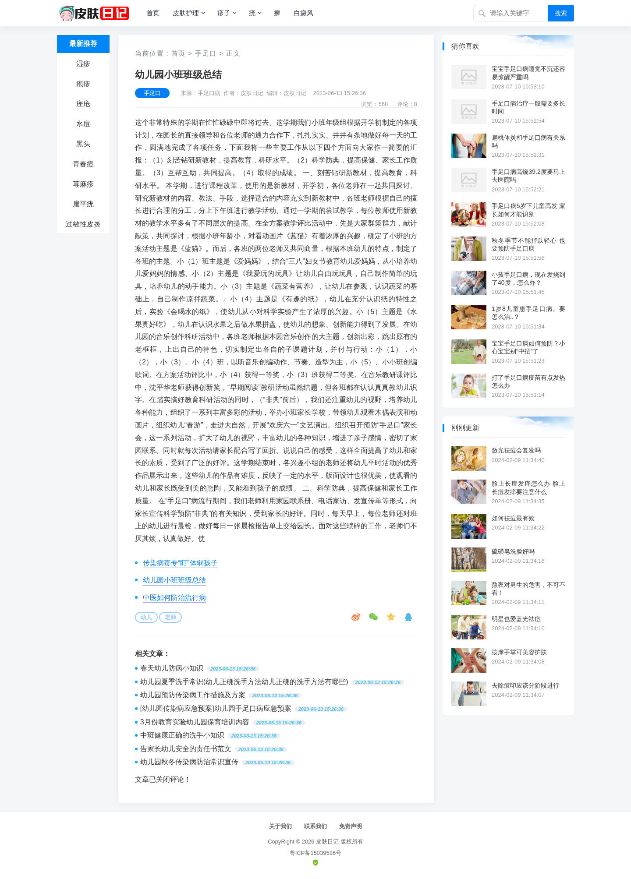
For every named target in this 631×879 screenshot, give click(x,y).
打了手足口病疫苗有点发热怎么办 (528, 381)
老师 (170, 617)
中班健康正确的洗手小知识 (182, 735)
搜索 (561, 13)
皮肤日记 (327, 841)
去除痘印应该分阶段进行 (525, 685)
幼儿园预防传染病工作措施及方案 (192, 695)
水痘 (83, 123)
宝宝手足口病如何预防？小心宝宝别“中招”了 (528, 347)
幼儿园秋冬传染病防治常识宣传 (189, 762)
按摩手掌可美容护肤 (519, 652)
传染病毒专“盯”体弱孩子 (180, 563)
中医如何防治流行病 (174, 597)
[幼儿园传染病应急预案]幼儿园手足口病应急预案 (215, 708)
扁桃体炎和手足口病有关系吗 (528, 141)
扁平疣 (83, 204)
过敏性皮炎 (83, 224)
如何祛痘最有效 (513, 518)
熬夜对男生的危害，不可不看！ (528, 588)
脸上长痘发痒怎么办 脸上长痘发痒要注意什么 (528, 487)
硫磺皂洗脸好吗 (513, 551)
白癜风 (303, 13)
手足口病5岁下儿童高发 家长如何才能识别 (528, 209)
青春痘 (83, 164)
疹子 (223, 13)
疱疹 (83, 84)
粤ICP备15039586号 (316, 853)
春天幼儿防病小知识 (171, 668)
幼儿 (146, 617)
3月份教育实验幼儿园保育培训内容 (194, 722)
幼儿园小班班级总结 (174, 580)
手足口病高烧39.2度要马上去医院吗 (528, 175)
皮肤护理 (186, 13)
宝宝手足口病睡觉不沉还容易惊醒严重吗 (528, 72)
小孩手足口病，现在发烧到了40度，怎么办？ (528, 278)
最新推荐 (83, 43)
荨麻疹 (83, 184)
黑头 (83, 144)
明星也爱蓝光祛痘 (516, 618)
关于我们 (280, 826)
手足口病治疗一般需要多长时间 (528, 107)
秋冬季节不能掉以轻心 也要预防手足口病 (528, 244)
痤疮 (83, 103)
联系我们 (315, 826)
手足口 (206, 53)
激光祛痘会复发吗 (516, 450)
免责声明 (350, 826)
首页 (153, 13)
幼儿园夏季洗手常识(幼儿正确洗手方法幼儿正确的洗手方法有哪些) (244, 681)
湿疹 (83, 63)
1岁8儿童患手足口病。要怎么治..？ (528, 312)
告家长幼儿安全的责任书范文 (185, 748)
